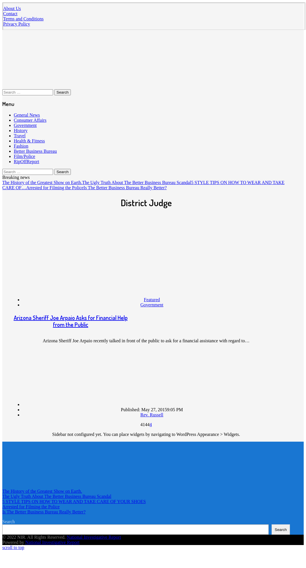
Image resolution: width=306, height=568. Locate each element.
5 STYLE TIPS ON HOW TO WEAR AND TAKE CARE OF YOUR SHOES (74, 501)
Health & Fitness (29, 140)
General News (27, 115)
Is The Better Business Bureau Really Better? (125, 187)
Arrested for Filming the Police (54, 187)
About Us (12, 8)
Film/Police (24, 156)
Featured (152, 299)
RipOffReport (26, 161)
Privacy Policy (16, 24)
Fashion (21, 146)
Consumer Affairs (30, 120)
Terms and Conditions (23, 18)
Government (25, 125)
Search (8, 521)
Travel (20, 135)
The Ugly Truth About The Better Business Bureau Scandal (136, 182)
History (21, 130)
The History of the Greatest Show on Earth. (42, 182)
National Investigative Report (94, 537)
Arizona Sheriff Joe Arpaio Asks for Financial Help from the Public (71, 321)
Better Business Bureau (35, 151)
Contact (10, 13)
